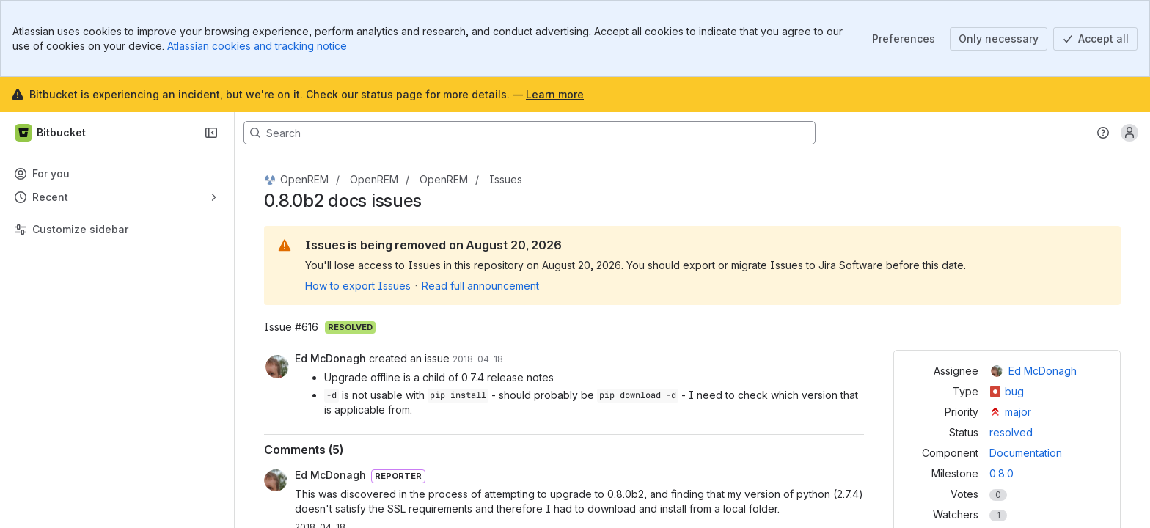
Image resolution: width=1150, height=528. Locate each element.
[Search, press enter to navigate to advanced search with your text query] (529, 132)
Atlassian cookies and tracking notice (257, 46)
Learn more (555, 94)
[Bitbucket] (51, 132)
